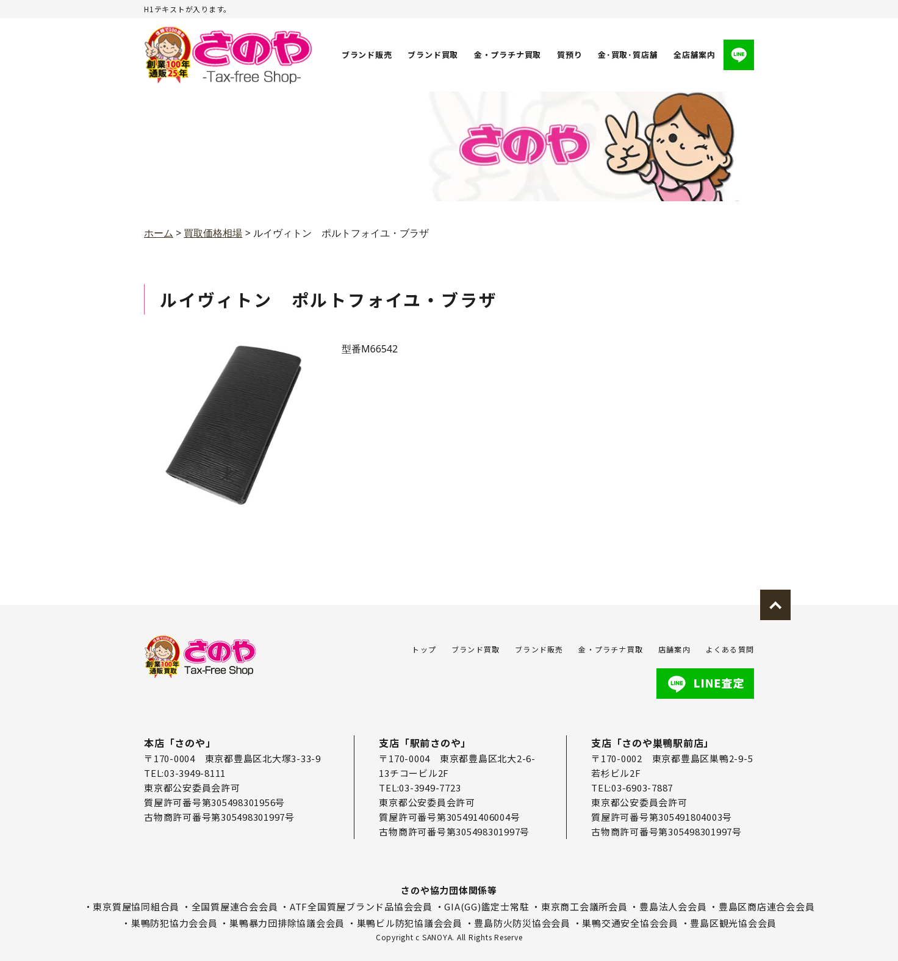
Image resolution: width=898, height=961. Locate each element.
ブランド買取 (433, 54)
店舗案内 (674, 649)
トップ (424, 649)
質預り (569, 54)
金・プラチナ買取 (507, 54)
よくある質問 (730, 649)
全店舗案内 (695, 54)
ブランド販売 (367, 54)
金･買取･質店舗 (628, 54)
